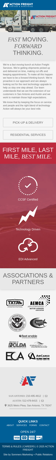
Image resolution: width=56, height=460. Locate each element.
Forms (33, 425)
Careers (29, 446)
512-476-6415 (29, 400)
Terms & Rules (11, 446)
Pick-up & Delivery (28, 122)
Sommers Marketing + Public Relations (32, 454)
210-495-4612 (33, 396)
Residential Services (28, 134)
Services (21, 425)
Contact (44, 425)
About (10, 425)
